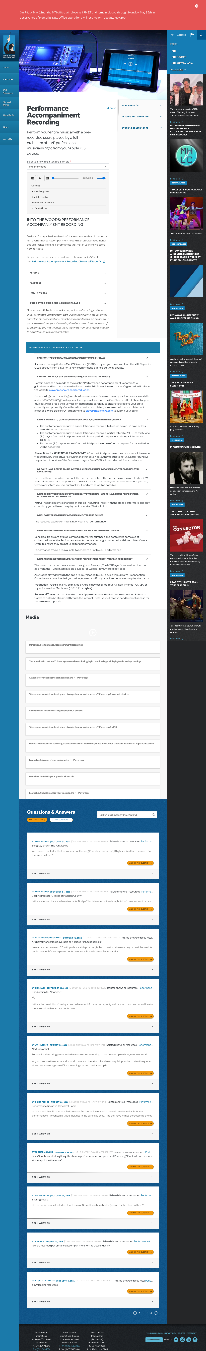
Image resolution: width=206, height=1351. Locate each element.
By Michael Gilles (42, 1145)
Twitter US (182, 1329)
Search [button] (201, 35)
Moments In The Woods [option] (42, 202)
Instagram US (195, 1329)
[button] (192, 35)
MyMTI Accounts (178, 35)
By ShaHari (38, 982)
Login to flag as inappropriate (91, 838)
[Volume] (101, 178)
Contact (181, 1323)
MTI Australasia (182, 63)
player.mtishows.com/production (69, 390)
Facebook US (176, 1329)
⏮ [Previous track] (32, 178)
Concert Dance (7, 103)
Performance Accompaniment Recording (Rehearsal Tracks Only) (68, 261)
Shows (6, 67)
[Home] (9, 45)
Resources (8, 79)
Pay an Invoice (176, 70)
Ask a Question (36, 820)
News (5, 127)
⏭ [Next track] (47, 178)
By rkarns (38, 1233)
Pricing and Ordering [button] (135, 116)
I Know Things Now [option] (40, 191)
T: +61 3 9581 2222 (97, 1346)
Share (113, 108)
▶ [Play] (40, 178)
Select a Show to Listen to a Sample (48, 161)
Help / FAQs (8, 115)
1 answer (41, 869)
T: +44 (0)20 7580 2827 (69, 1336)
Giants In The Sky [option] (39, 197)
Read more (177, 121)
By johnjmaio (40, 1039)
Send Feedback (154, 1330)
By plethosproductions (46, 933)
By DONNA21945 (40, 1095)
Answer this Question (139, 859)
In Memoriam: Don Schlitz (185, 447)
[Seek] (65, 178)
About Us (7, 139)
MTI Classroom (8, 91)
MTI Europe (179, 57)
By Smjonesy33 (40, 1187)
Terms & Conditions (154, 1323)
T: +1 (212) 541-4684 (41, 1339)
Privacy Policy (170, 1323)
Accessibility (192, 1323)
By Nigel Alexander (43, 1271)
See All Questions (60, 820)
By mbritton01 (40, 838)
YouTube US (188, 1329)
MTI (174, 51)
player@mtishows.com (99, 410)
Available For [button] (130, 105)
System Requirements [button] (135, 128)
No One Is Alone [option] (39, 208)
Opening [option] (35, 185)
